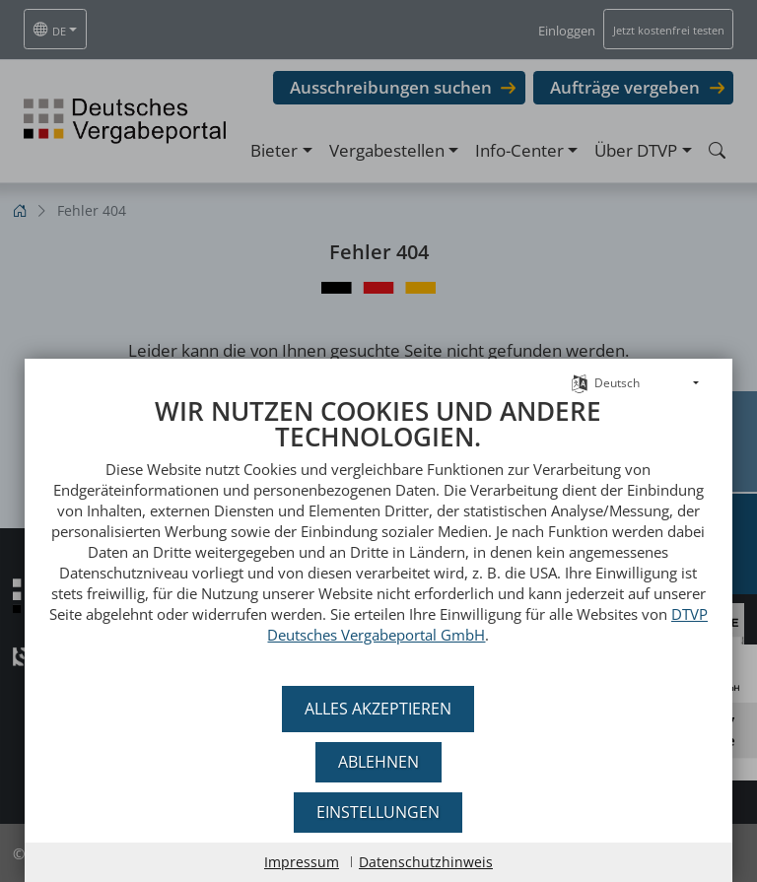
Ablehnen (378, 762)
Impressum (301, 861)
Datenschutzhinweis (426, 861)
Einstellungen (379, 812)
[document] (378, 547)
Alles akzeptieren (379, 708)
